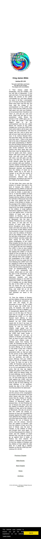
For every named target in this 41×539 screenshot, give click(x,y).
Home (20, 471)
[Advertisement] (20, 25)
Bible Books (20, 460)
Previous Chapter (20, 455)
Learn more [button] (6, 536)
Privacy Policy (20, 486)
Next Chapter (20, 466)
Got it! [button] (31, 533)
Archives (21, 476)
